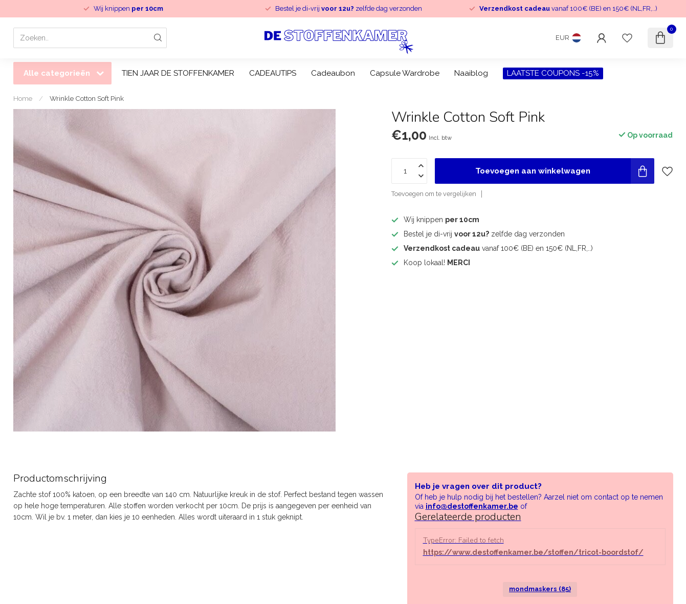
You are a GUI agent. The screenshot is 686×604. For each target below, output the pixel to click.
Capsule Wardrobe (404, 73)
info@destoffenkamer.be (472, 506)
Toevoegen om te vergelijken (433, 194)
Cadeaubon (333, 73)
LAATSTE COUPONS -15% (553, 73)
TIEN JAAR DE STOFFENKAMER (178, 73)
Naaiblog (471, 73)
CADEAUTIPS (272, 73)
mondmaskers (540, 589)
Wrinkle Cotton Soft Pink (87, 98)
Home (22, 98)
